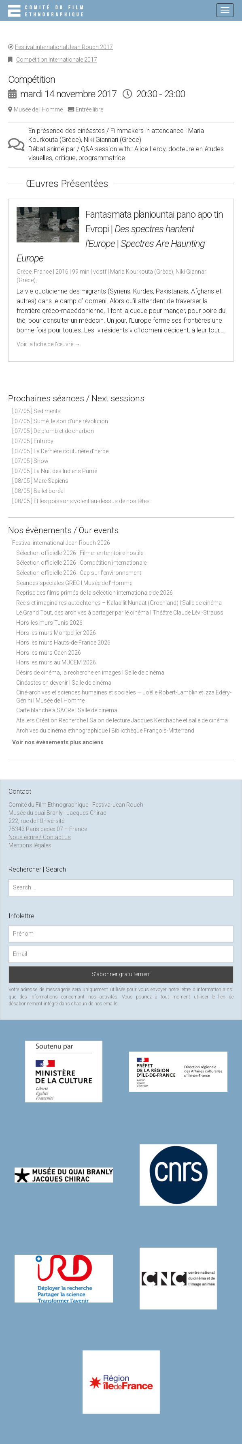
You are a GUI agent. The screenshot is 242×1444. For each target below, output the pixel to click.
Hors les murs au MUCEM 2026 (56, 662)
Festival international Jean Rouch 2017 (64, 47)
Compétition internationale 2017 (56, 59)
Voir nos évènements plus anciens (58, 742)
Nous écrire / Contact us (39, 837)
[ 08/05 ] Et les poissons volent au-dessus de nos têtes (81, 501)
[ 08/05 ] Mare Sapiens (40, 481)
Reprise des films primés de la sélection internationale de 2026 (94, 592)
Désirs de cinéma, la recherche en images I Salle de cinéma (90, 672)
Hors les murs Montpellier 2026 (56, 633)
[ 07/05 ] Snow (30, 461)
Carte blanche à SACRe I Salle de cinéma (66, 710)
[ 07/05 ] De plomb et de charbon (53, 431)
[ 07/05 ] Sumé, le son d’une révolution (60, 421)
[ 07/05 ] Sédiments (36, 411)
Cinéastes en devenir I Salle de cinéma (63, 682)
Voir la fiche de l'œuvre (48, 344)
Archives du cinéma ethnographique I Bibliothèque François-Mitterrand (105, 730)
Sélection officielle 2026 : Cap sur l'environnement (78, 573)
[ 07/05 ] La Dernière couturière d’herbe (60, 451)
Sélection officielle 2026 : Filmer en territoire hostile (79, 553)
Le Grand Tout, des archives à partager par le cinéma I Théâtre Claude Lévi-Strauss (119, 612)
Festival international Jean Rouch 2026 (61, 543)
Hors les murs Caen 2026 (48, 652)
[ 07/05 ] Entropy (32, 441)
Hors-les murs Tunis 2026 (49, 622)
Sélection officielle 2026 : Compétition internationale (81, 562)
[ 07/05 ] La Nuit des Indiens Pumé (54, 471)
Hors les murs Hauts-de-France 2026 (63, 642)
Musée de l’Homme (38, 109)
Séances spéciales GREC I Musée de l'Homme (74, 583)
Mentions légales (29, 845)
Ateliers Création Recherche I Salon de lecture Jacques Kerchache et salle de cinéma (122, 720)
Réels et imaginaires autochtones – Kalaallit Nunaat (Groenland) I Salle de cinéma (119, 603)
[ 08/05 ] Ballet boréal (38, 491)
